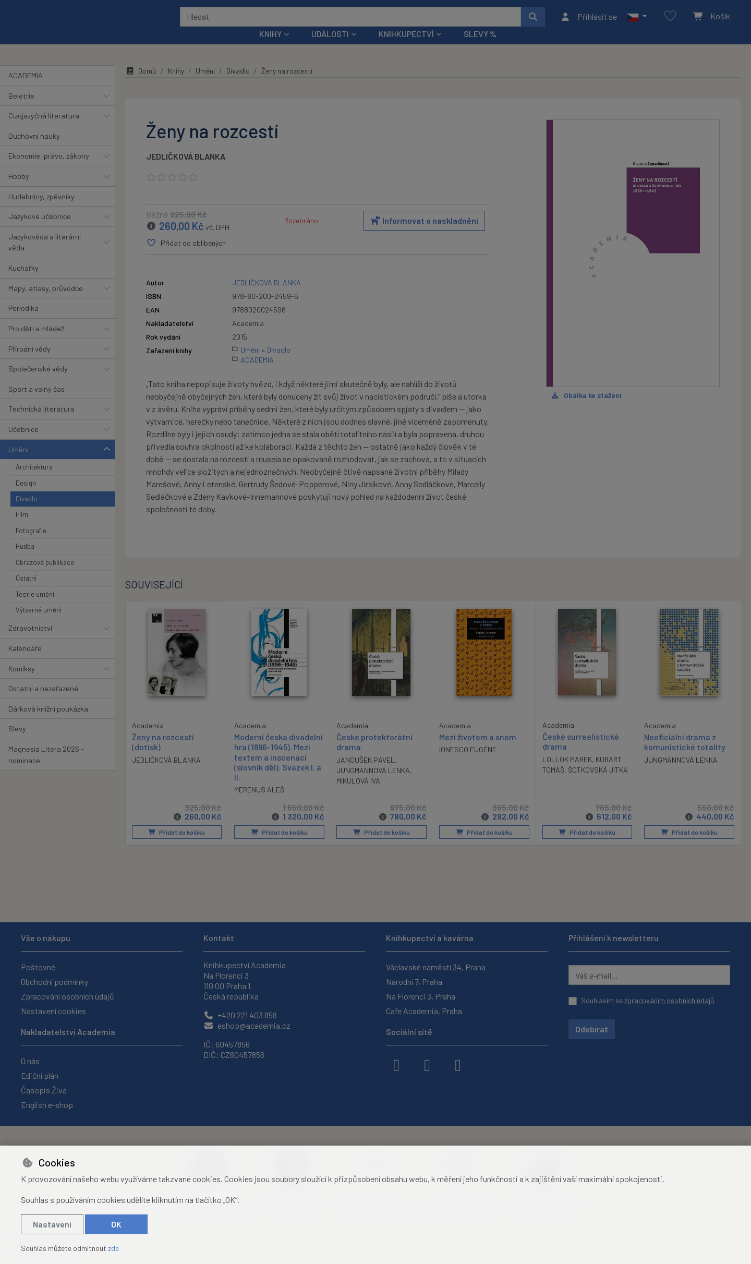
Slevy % (480, 48)
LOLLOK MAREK (567, 772)
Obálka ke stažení (586, 408)
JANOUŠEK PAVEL (365, 773)
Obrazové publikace (45, 576)
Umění (18, 463)
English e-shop (47, 1105)
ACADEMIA (25, 89)
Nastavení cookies (53, 1011)
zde (113, 1248)
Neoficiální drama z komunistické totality (684, 756)
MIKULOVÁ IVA (358, 794)
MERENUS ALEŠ (259, 803)
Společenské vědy (38, 382)
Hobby (18, 190)
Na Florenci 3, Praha (420, 996)
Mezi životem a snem (477, 751)
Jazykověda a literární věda (44, 256)
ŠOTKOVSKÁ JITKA (598, 783)
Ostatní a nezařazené (43, 702)
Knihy (176, 84)
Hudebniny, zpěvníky (41, 210)
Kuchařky (23, 282)
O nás (30, 1061)
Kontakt (218, 938)
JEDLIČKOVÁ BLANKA (185, 170)
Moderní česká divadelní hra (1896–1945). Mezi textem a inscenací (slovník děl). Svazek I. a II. (278, 771)
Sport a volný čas (36, 403)
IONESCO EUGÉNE (467, 763)
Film (22, 528)
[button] (636, 23)
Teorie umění (35, 608)
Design (26, 496)
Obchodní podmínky (54, 981)
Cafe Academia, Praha (424, 1011)
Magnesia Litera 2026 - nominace (46, 769)
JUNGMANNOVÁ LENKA (373, 783)
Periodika (23, 322)
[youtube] (457, 1064)
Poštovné (38, 967)
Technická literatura (41, 422)
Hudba (25, 560)
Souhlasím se (647, 1000)
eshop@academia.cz (246, 1025)
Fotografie (31, 544)
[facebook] (396, 1064)
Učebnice (23, 443)
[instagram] (427, 1064)
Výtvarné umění (39, 624)
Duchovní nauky (34, 150)
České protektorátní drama (374, 756)
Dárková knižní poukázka (48, 722)
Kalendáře (25, 662)
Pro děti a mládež (36, 342)
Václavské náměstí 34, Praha (436, 967)
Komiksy (21, 682)
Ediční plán (39, 1075)
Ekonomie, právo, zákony (48, 169)
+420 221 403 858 (240, 1015)
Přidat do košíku (176, 846)
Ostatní (26, 592)
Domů (140, 84)
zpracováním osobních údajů (669, 1000)
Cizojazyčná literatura (43, 129)
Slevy (17, 742)
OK (116, 1224)
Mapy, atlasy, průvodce (45, 302)
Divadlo (27, 513)
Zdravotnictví (30, 641)
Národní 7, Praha (414, 981)
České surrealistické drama (580, 755)
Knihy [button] (270, 48)
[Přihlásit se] (588, 23)
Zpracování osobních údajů (67, 996)
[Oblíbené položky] (670, 23)
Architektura (34, 481)
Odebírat (591, 1029)
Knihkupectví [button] (406, 48)
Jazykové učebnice (39, 230)
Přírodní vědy (29, 362)
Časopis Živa (44, 1090)
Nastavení (52, 1224)
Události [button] (330, 48)
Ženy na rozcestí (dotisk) (163, 755)
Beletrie (21, 109)
